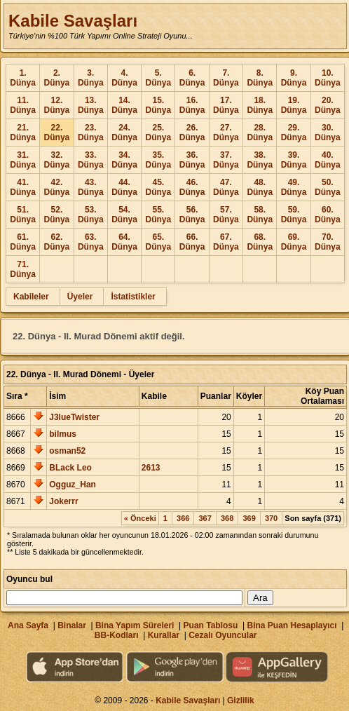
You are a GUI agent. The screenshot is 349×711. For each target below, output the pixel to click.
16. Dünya (192, 105)
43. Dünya (91, 187)
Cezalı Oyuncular (222, 635)
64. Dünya (124, 242)
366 (182, 518)
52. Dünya (57, 214)
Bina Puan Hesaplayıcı (292, 625)
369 (248, 518)
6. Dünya (192, 78)
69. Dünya (294, 242)
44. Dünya (124, 187)
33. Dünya (91, 160)
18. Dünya (260, 105)
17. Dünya (226, 105)
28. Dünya (260, 132)
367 (204, 518)
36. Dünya (192, 160)
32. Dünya (57, 160)
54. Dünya (124, 214)
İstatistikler (133, 297)
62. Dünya (57, 242)
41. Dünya (23, 187)
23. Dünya (91, 132)
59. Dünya (294, 214)
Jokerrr (63, 501)
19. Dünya (294, 105)
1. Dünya (23, 78)
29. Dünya (294, 132)
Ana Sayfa (28, 625)
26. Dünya (192, 132)
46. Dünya (192, 187)
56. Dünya (192, 214)
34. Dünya (124, 160)
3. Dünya (91, 78)
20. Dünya (328, 105)
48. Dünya (260, 187)
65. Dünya (158, 242)
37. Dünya (226, 160)
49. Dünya (294, 187)
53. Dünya (91, 214)
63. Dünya (91, 242)
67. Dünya (226, 242)
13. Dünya (91, 105)
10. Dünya (328, 78)
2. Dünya (57, 78)
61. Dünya (23, 242)
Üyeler (80, 297)
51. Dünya (23, 214)
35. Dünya (158, 160)
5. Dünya (158, 78)
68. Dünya (260, 242)
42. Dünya (57, 187)
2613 (151, 468)
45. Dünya (158, 187)
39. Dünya (294, 160)
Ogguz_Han (72, 484)
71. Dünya (23, 269)
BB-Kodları (117, 635)
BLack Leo (70, 468)
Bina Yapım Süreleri (134, 625)
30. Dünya (328, 132)
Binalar (71, 625)
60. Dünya (328, 214)
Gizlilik (240, 700)
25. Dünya (158, 132)
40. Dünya (328, 160)
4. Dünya (124, 78)
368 (227, 518)
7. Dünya (226, 78)
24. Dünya (124, 132)
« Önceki (140, 518)
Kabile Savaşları (72, 20)
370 (271, 518)
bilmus (62, 434)
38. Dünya (260, 160)
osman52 (67, 451)
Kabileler (31, 297)
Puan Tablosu (211, 625)
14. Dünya (124, 105)
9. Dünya (294, 78)
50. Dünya (328, 187)
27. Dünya (226, 132)
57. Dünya (226, 214)
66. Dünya (192, 242)
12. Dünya (57, 105)
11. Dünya (23, 105)
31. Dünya (23, 160)
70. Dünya (328, 242)
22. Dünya (57, 132)
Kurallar (163, 635)
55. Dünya (158, 214)
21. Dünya (23, 132)
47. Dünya (226, 187)
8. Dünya (260, 78)
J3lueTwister (74, 417)
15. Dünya (158, 105)
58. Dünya (260, 214)
